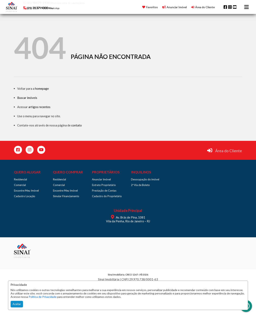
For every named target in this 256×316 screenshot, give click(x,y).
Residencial (20, 179)
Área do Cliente (228, 150)
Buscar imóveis (27, 97)
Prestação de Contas (104, 190)
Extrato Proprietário (104, 185)
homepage (42, 88)
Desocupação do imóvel (145, 179)
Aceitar (17, 304)
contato (76, 125)
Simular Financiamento (66, 196)
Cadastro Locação (24, 196)
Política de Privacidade (43, 296)
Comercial (20, 185)
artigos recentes (39, 107)
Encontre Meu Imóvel (26, 190)
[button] (48, 6)
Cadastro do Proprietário (107, 196)
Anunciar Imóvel (101, 179)
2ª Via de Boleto (140, 185)
